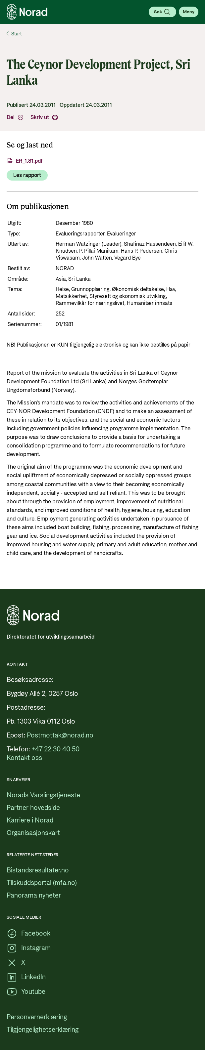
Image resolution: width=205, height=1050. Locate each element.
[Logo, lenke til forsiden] (27, 12)
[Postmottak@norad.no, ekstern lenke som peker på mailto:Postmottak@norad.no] (60, 735)
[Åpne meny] (188, 12)
